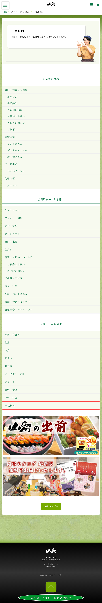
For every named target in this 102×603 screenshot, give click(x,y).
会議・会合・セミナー (17, 301)
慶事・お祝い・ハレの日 (19, 257)
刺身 (7, 342)
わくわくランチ (16, 171)
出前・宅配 (11, 241)
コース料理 (11, 397)
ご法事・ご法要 (13, 278)
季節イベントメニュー (17, 294)
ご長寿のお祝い (16, 123)
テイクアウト (12, 233)
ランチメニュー (16, 143)
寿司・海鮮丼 (12, 334)
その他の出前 (15, 109)
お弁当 (8, 366)
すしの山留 (11, 164)
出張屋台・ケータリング (19, 309)
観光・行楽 (11, 286)
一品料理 (10, 405)
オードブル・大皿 (15, 374)
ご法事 (11, 129)
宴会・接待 (11, 225)
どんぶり (10, 358)
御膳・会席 (11, 389)
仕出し (8, 249)
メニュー (12, 185)
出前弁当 (12, 103)
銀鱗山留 (10, 136)
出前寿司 (12, 96)
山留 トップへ (51, 506)
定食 (7, 350)
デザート (10, 381)
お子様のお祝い (16, 116)
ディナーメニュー (17, 150)
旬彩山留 (10, 178)
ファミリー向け (13, 218)
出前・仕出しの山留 (16, 89)
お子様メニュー (16, 156)
